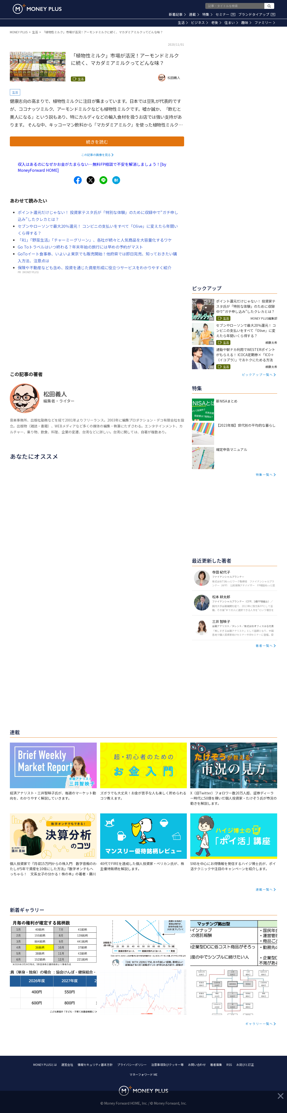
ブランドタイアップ (256, 14)
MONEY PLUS (19, 32)
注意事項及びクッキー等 (167, 1064)
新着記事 (177, 14)
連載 (194, 14)
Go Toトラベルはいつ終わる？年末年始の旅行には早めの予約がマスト (80, 247)
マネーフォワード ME (143, 1074)
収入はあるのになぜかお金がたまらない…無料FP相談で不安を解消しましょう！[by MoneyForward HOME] (92, 167)
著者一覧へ (264, 645)
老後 (216, 22)
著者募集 (216, 1064)
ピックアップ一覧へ (257, 374)
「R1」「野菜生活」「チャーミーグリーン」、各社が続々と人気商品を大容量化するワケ (95, 240)
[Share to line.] (103, 180)
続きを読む (97, 141)
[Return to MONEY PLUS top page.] (37, 9)
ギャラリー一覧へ (259, 1023)
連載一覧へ (264, 889)
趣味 (246, 22)
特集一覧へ (264, 474)
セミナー (225, 14)
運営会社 (67, 1064)
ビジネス (199, 22)
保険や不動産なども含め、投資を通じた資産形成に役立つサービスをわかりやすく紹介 (94, 267)
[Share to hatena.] (116, 180)
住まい (231, 22)
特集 (207, 14)
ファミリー (265, 22)
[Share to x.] (91, 180)
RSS (229, 1064)
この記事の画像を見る (96, 155)
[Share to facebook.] (78, 180)
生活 (183, 22)
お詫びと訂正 (245, 1064)
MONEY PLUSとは (45, 1064)
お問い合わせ (197, 1064)
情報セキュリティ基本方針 (95, 1064)
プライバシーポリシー (132, 1064)
